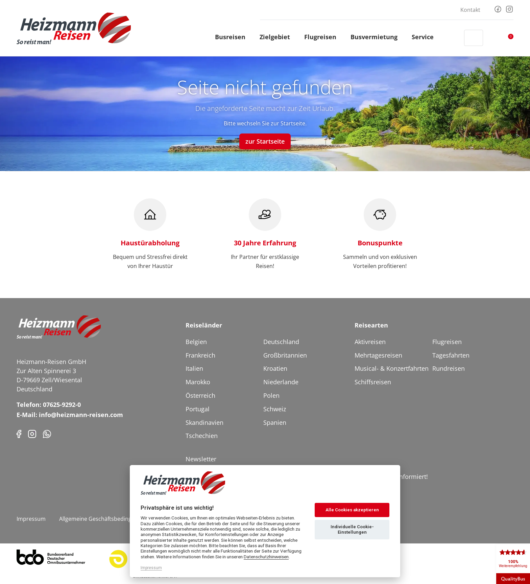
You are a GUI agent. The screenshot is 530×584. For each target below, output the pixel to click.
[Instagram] (509, 8)
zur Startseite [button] (265, 141)
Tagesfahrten (450, 355)
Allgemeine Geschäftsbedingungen (103, 518)
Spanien (274, 422)
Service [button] (426, 37)
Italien (194, 368)
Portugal (198, 409)
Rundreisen (448, 368)
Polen (271, 395)
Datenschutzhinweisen (266, 556)
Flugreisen (447, 342)
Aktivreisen (370, 342)
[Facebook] (498, 8)
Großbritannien (285, 355)
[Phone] (47, 433)
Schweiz (274, 409)
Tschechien (202, 436)
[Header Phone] (452, 37)
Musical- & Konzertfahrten (392, 368)
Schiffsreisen (373, 382)
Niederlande (280, 382)
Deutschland (281, 342)
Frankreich (200, 355)
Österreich (200, 395)
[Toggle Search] (473, 38)
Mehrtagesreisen (378, 355)
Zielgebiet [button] (278, 37)
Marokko (198, 382)
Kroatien (275, 368)
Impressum (31, 518)
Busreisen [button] (233, 37)
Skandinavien (204, 422)
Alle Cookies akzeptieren (352, 509)
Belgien (196, 342)
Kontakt (470, 10)
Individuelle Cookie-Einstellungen (352, 529)
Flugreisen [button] (323, 37)
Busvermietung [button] (377, 37)
